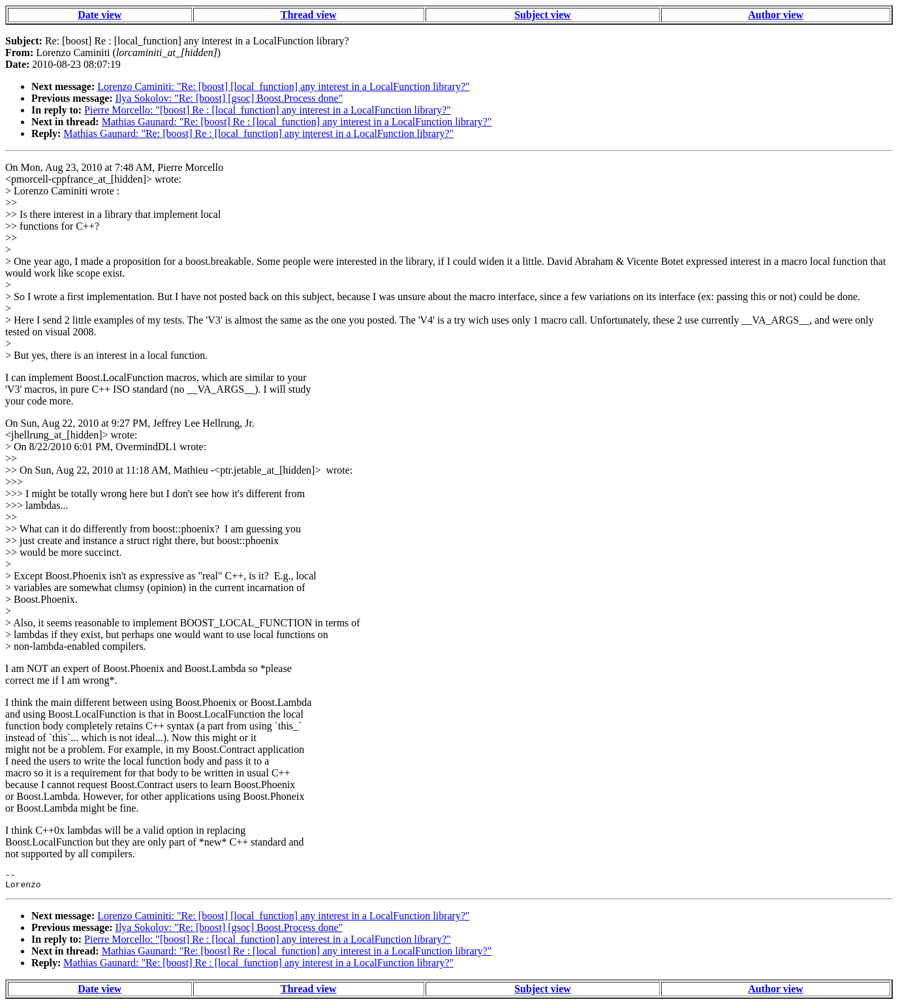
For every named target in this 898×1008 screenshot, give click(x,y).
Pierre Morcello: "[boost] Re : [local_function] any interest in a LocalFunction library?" (267, 109)
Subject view (542, 14)
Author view (775, 14)
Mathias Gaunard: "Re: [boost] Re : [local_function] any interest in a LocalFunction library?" (297, 121)
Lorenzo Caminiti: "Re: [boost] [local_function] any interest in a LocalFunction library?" (283, 86)
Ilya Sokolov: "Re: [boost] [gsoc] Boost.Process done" (229, 98)
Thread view (308, 14)
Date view (99, 14)
